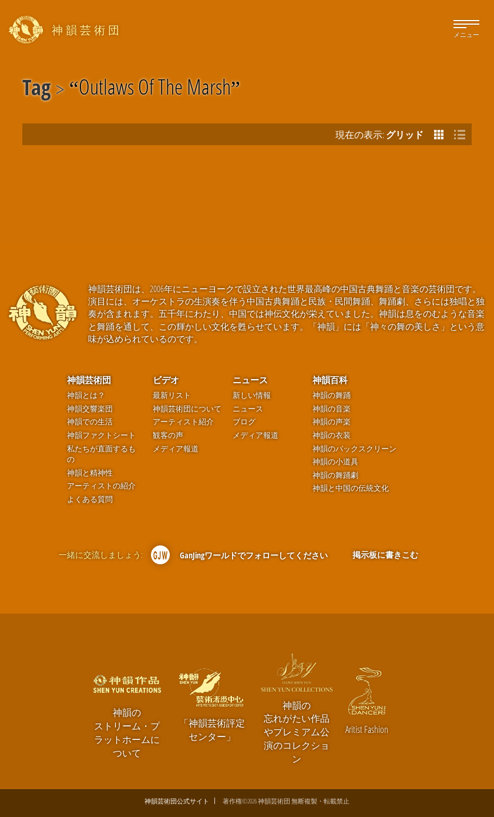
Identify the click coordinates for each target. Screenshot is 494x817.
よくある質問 (90, 499)
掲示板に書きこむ (385, 554)
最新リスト (172, 395)
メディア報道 (176, 448)
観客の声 (168, 435)
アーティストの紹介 (101, 485)
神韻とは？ (86, 395)
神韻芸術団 (89, 380)
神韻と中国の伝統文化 (350, 488)
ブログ (244, 421)
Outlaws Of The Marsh (154, 89)
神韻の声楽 (331, 421)
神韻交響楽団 (90, 408)
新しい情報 (252, 395)
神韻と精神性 (90, 472)
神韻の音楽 (331, 408)
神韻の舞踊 (331, 395)
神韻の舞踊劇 (335, 475)
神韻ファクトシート (101, 435)
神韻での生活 (90, 421)
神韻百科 (330, 380)
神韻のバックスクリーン (354, 448)
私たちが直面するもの (101, 454)
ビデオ (166, 380)
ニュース (250, 380)
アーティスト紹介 (183, 421)
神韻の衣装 (331, 435)
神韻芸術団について (187, 408)
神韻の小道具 (335, 461)
